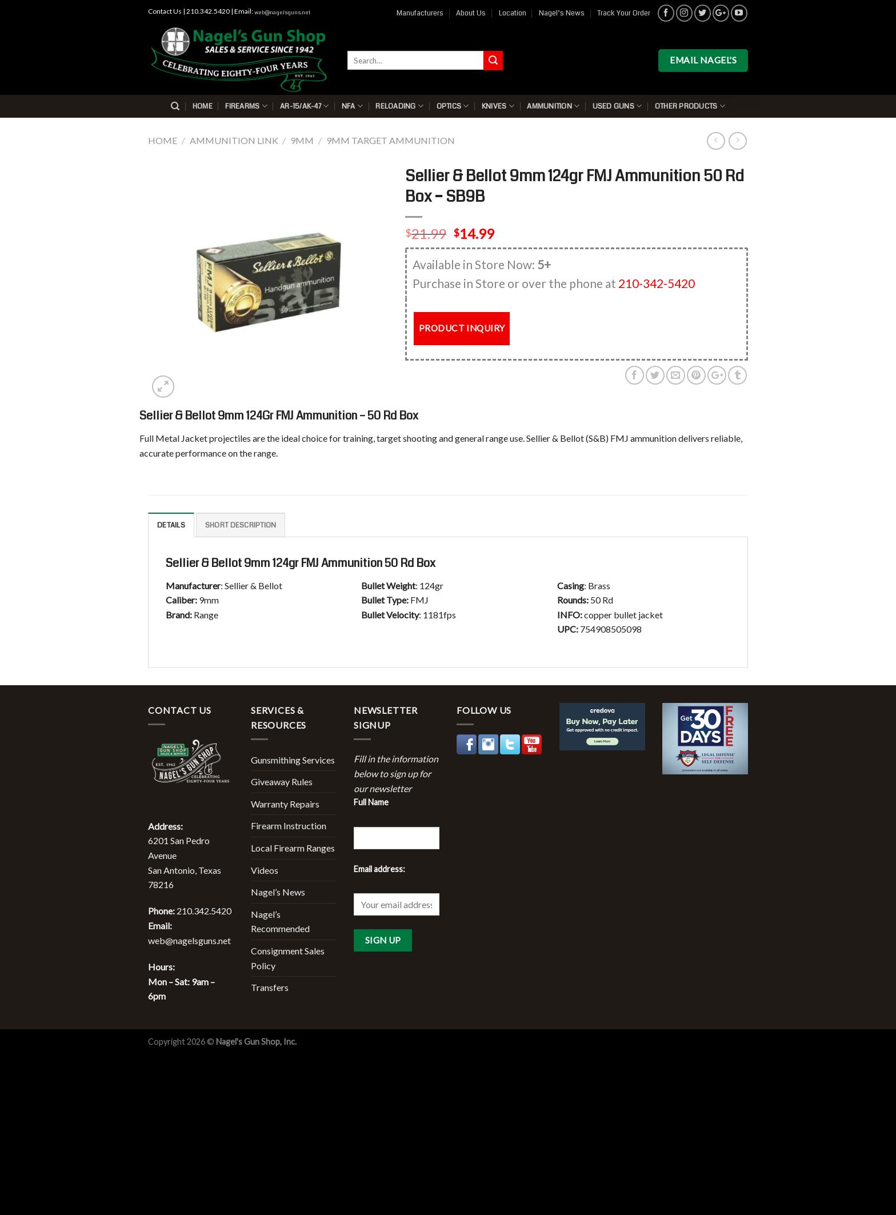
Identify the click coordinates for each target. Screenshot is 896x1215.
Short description (240, 525)
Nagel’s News (562, 13)
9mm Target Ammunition (390, 140)
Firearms (246, 106)
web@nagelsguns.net (282, 13)
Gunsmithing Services (293, 759)
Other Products (690, 106)
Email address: (379, 869)
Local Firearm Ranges (293, 847)
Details (171, 525)
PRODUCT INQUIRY (462, 328)
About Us (471, 13)
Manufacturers (420, 13)
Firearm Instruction (288, 825)
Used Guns (617, 106)
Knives (498, 106)
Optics (453, 106)
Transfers (270, 987)
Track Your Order (623, 13)
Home (203, 106)
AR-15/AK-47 (304, 106)
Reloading (399, 106)
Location (512, 13)
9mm (302, 140)
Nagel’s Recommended (280, 921)
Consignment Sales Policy (288, 958)
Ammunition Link (234, 140)
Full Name (371, 802)
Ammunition (553, 106)
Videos (264, 870)
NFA (352, 106)
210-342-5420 (656, 283)
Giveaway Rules (282, 781)
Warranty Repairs (285, 803)
